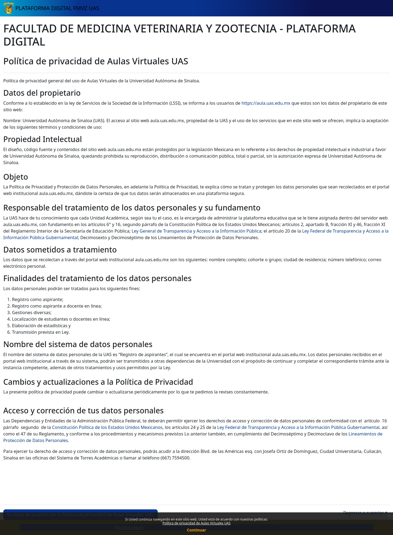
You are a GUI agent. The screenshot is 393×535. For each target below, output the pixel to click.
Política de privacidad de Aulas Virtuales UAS (196, 523)
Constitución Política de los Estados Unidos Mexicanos (107, 427)
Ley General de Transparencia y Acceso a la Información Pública (196, 231)
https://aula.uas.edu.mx (266, 103)
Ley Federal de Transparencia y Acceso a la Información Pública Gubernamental (298, 427)
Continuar (196, 530)
